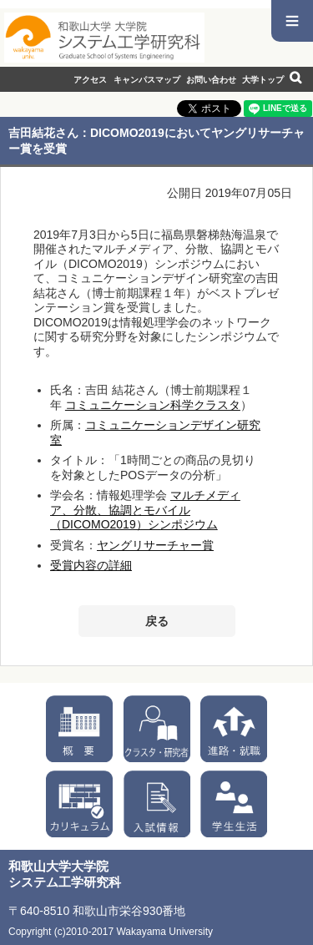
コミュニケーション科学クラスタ (152, 405)
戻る (157, 621)
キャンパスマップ (147, 79)
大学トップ (263, 79)
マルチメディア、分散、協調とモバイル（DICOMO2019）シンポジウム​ (145, 509)
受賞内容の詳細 (91, 565)
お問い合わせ (211, 79)
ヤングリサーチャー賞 (155, 545)
